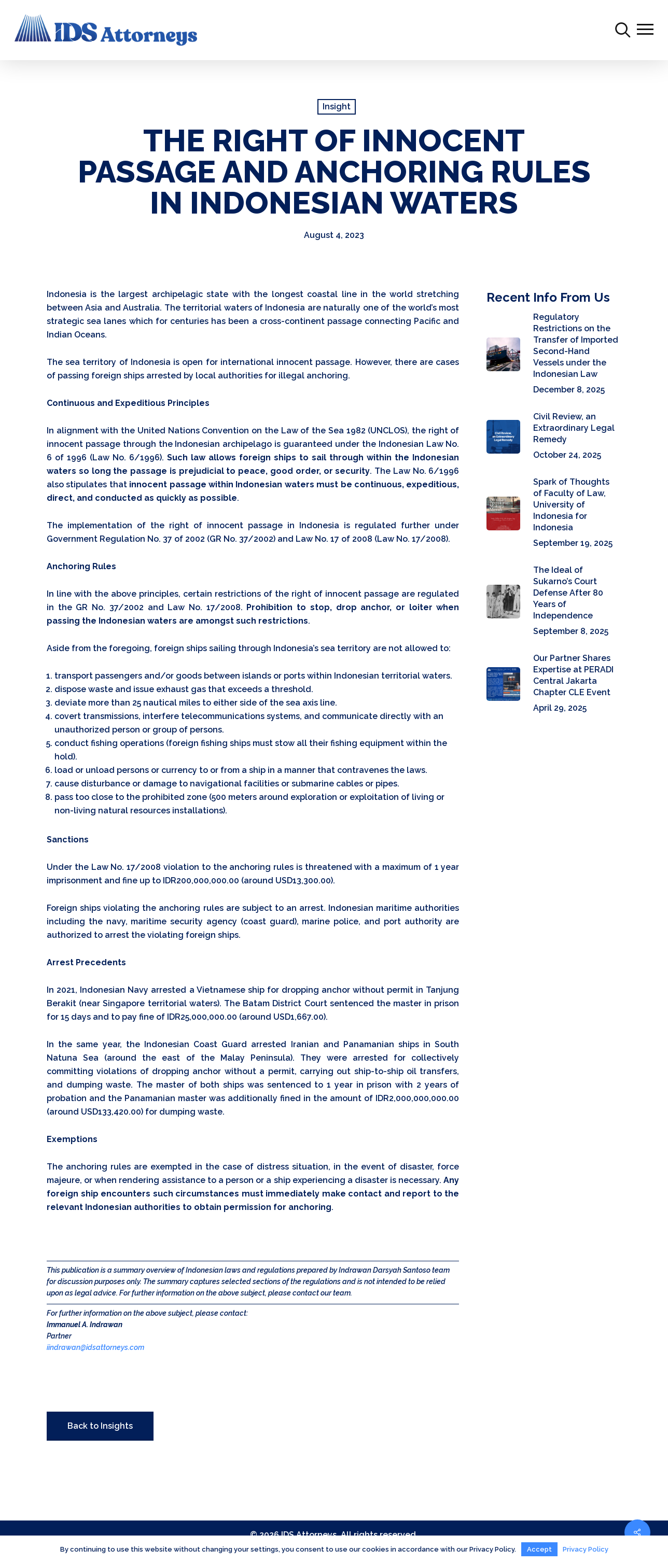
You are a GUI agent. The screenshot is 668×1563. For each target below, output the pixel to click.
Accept (539, 1549)
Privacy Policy (585, 1549)
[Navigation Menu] (645, 30)
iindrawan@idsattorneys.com (95, 1347)
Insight (337, 106)
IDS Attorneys (309, 1535)
